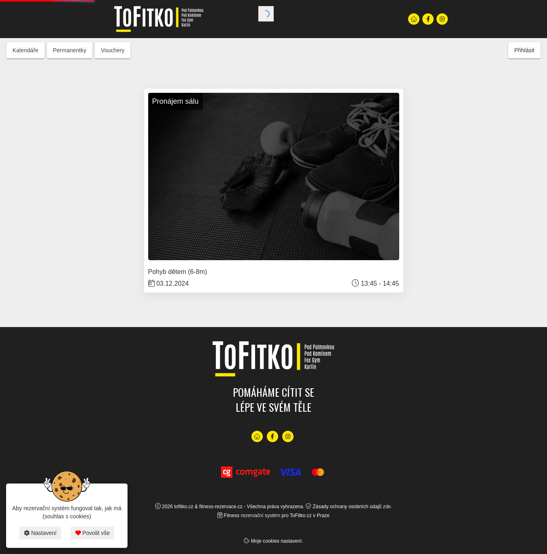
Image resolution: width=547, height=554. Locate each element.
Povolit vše (92, 533)
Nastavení (40, 533)
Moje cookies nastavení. (277, 541)
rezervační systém (260, 515)
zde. (387, 506)
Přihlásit (524, 50)
